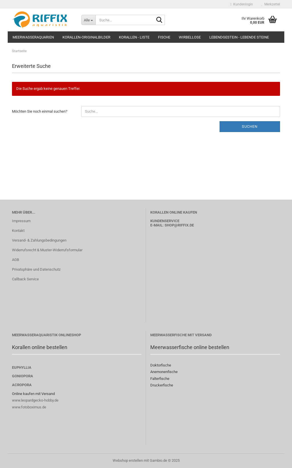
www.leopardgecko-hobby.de (35, 400)
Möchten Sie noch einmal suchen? (39, 111)
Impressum (21, 221)
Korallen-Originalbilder (86, 37)
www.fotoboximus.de (29, 407)
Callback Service (25, 279)
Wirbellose (190, 37)
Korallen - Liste (134, 37)
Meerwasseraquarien (33, 37)
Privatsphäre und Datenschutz (36, 269)
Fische (164, 37)
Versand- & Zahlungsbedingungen (39, 240)
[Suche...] (88, 20)
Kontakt (18, 230)
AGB (15, 260)
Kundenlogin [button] (241, 4)
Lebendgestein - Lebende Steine (239, 37)
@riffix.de (184, 225)
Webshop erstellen (128, 460)
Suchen (249, 126)
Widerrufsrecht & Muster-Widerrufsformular (47, 250)
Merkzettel (270, 4)
